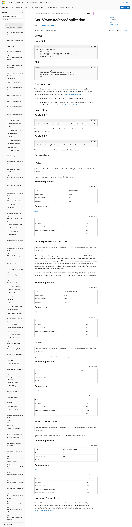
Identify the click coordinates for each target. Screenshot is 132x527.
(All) (36, 312)
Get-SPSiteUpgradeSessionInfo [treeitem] (14, 200)
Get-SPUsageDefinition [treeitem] (13, 293)
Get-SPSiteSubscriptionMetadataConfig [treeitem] (15, 193)
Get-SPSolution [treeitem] (11, 208)
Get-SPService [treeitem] (11, 78)
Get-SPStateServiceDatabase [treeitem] (15, 224)
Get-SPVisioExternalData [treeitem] (13, 334)
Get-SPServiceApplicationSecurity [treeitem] (14, 114)
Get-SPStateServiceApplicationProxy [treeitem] (15, 219)
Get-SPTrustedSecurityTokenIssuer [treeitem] (15, 275)
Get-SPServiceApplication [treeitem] (14, 82)
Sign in (128, 2)
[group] (66, 124)
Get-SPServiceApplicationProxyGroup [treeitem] (15, 107)
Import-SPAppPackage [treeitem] (13, 437)
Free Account (125, 7)
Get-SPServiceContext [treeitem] (13, 120)
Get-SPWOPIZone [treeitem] (12, 406)
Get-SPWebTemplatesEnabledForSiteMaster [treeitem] (14, 391)
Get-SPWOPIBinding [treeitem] (12, 397)
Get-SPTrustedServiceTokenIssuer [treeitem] (15, 282)
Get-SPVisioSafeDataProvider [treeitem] (13, 342)
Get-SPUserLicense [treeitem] (12, 303)
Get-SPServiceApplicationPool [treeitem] (14, 94)
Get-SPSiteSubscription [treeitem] (13, 150)
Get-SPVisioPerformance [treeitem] (13, 338)
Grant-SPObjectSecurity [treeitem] (13, 428)
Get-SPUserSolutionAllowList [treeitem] (15, 327)
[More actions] (96, 13)
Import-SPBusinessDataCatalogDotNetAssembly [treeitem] (15, 443)
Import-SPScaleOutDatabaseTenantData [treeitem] (14, 509)
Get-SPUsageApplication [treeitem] (13, 289)
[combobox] (12, 16)
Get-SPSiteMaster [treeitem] (12, 147)
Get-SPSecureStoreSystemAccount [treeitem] (15, 32)
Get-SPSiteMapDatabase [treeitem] (14, 143)
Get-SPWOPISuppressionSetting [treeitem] (14, 402)
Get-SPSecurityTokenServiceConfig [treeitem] (15, 40)
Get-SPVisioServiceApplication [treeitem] (14, 348)
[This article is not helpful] (126, 31)
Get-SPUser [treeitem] (10, 299)
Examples (113, 22)
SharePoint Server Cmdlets (70, 105)
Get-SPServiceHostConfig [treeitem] (14, 123)
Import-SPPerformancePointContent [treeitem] (15, 503)
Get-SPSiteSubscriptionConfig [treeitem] (14, 155)
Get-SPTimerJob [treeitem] (11, 234)
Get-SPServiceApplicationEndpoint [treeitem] (14, 87)
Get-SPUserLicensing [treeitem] (12, 309)
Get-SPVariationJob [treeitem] (12, 331)
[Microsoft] (3, 2)
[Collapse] (22, 12)
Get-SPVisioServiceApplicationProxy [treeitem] (14, 354)
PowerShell (44, 14)
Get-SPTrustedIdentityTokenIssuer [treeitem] (15, 264)
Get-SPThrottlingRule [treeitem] (13, 231)
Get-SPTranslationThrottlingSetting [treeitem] (15, 256)
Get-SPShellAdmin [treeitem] (12, 133)
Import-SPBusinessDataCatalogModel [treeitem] (14, 451)
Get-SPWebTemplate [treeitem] (12, 386)
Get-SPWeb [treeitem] (10, 360)
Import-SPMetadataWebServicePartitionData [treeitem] (15, 496)
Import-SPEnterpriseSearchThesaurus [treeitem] (15, 474)
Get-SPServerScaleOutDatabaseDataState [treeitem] (15, 57)
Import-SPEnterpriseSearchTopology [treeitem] (15, 481)
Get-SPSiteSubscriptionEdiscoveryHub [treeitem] (15, 161)
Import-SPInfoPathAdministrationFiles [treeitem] (15, 488)
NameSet (38, 391)
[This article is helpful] (124, 31)
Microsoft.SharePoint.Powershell (59, 14)
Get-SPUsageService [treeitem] (12, 296)
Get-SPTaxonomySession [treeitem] (13, 228)
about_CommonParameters (43, 510)
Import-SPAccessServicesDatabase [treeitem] (14, 433)
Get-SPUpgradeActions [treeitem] (13, 286)
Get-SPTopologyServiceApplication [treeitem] (15, 240)
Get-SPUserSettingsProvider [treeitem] (14, 313)
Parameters (114, 24)
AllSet (37, 211)
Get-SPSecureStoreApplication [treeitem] (14, 26)
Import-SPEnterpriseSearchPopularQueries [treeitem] (15, 467)
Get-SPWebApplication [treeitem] (13, 363)
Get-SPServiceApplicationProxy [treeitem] (14, 100)
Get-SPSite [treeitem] (10, 137)
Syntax (112, 17)
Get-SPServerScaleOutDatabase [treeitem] (14, 51)
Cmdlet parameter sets (73, 94)
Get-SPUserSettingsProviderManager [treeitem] (14, 318)
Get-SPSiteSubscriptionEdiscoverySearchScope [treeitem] (15, 169)
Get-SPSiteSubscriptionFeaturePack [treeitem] (15, 177)
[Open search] (123, 2)
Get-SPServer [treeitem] (10, 46)
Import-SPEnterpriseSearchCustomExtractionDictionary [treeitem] (15, 459)
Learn (36, 14)
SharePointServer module (47, 25)
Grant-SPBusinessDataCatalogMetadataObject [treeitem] (15, 423)
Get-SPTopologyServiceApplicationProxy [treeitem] (15, 248)
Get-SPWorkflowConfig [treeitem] (13, 409)
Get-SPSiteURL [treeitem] (11, 204)
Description (113, 19)
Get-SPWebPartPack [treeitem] (12, 382)
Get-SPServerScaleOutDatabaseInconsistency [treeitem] (14, 65)
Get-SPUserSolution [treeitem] (12, 324)
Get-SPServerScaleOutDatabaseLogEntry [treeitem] (15, 73)
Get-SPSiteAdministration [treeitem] (14, 140)
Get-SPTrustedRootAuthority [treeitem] (15, 269)
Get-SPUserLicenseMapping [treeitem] (14, 306)
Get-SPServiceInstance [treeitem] (13, 127)
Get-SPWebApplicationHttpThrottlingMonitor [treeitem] (15, 377)
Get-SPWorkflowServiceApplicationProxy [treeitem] (15, 415)
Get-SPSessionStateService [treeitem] (14, 130)
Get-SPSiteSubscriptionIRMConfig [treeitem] (14, 185)
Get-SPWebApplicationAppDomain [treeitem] (15, 369)
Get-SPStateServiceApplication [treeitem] (14, 212)
